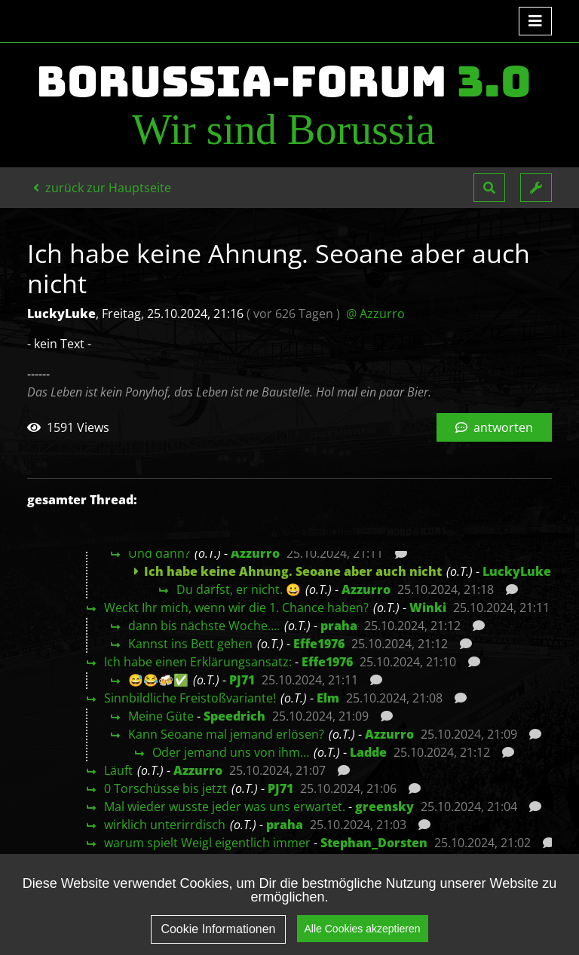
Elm (328, 698)
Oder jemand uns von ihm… (230, 752)
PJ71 (242, 680)
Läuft (118, 770)
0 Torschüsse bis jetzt (165, 788)
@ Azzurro (375, 313)
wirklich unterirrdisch (164, 824)
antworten (494, 427)
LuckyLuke (516, 571)
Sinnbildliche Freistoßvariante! (190, 698)
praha (338, 625)
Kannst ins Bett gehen (190, 643)
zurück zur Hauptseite (102, 187)
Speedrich (234, 716)
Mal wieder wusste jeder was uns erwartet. (224, 806)
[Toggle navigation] (535, 21)
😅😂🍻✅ (158, 680)
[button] (489, 187)
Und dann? (159, 553)
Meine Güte (161, 716)
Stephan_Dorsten (373, 842)
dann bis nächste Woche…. (204, 625)
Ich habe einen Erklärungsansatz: (198, 662)
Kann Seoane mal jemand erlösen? (226, 734)
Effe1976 (319, 643)
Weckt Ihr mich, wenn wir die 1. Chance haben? (236, 607)
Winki (427, 607)
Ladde (368, 752)
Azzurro (255, 553)
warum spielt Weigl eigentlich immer (207, 842)
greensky (384, 806)
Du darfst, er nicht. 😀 (238, 589)
